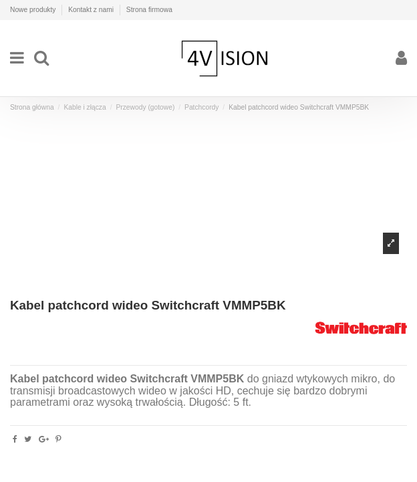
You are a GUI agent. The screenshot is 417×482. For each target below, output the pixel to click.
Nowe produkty (33, 9)
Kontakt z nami (92, 9)
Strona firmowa (149, 9)
